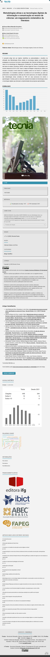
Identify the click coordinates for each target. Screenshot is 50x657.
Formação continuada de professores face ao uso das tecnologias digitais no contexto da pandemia (22, 617)
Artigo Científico (8, 254)
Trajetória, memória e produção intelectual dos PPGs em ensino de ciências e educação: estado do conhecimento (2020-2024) (26, 336)
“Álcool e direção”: (31, 342)
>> (14, 363)
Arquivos (9, 8)
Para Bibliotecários (6, 465)
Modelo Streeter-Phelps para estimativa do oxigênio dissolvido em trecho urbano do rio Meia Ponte (22, 584)
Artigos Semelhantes (9, 306)
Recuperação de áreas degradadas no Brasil (11, 569)
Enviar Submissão (9, 373)
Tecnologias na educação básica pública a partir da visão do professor (23, 352)
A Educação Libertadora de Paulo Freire (10, 543)
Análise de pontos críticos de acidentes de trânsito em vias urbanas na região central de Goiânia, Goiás (23, 604)
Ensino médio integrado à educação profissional (12, 596)
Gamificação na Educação (7, 565)
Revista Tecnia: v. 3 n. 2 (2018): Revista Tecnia (23, 332)
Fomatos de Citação (10, 224)
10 (11, 363)
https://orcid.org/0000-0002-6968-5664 (12, 38)
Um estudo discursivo (6, 539)
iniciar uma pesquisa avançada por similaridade (25, 367)
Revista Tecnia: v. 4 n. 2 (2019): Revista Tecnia (27, 324)
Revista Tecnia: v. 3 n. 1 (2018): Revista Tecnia (28, 349)
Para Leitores (5, 460)
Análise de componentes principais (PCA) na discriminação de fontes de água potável (19, 609)
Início (4, 8)
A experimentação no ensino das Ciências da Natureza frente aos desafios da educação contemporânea (23, 551)
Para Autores (5, 463)
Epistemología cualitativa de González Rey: (11, 574)
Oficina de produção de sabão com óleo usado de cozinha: (14, 613)
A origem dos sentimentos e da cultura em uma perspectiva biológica (16, 600)
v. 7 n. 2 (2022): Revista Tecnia (21, 8)
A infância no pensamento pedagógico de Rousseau (13, 561)
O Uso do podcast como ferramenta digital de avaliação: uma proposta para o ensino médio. (21, 588)
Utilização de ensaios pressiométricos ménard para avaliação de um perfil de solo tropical (20, 592)
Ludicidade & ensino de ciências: (18, 327)
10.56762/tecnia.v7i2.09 (9, 43)
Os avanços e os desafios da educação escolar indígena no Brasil (15, 547)
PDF (6, 183)
